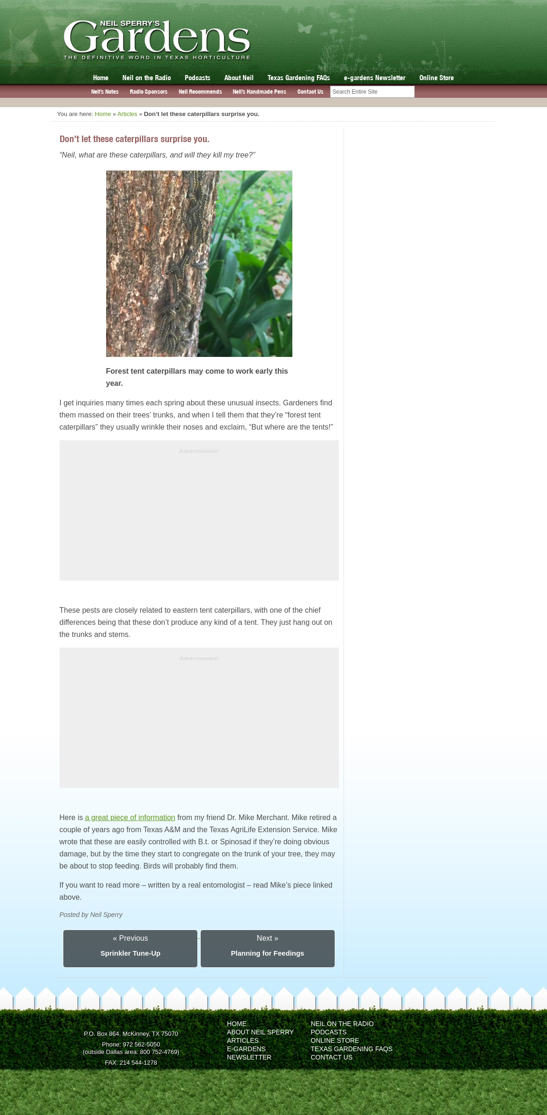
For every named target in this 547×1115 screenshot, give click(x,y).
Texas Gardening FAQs (299, 78)
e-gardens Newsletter (374, 78)
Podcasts (197, 78)
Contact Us (310, 91)
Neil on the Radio (146, 78)
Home (100, 78)
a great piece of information (130, 817)
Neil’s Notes (105, 91)
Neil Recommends (200, 91)
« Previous (130, 938)
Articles (127, 113)
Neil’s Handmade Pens (259, 91)
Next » (267, 938)
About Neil (239, 78)
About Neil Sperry (260, 1032)
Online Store (436, 78)
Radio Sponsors (149, 91)
